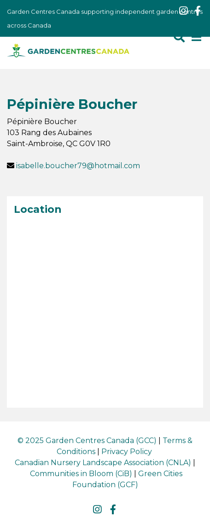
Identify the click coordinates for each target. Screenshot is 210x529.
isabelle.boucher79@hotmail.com (78, 165)
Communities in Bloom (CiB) (81, 473)
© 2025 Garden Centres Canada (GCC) (87, 440)
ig (183, 11)
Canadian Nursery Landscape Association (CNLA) (103, 462)
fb (197, 11)
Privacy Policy (126, 451)
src (179, 37)
